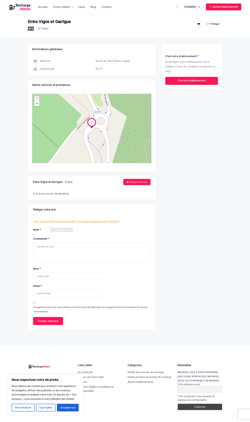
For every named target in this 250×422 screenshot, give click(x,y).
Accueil (43, 7)
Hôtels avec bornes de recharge (146, 372)
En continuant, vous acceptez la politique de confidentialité (196, 398)
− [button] (37, 103)
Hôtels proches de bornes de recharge (150, 377)
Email (37, 286)
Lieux (81, 7)
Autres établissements (140, 381)
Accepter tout (67, 407)
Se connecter (85, 372)
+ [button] (37, 98)
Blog (93, 7)
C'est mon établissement (192, 80)
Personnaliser (23, 407)
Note (37, 229)
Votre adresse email (189, 384)
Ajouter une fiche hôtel (91, 377)
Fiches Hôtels (61, 7)
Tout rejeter (45, 407)
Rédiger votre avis (136, 182)
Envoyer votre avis (48, 321)
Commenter (41, 238)
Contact (106, 7)
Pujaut (44, 28)
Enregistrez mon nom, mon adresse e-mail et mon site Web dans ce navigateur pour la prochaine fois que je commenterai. (90, 309)
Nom (37, 268)
